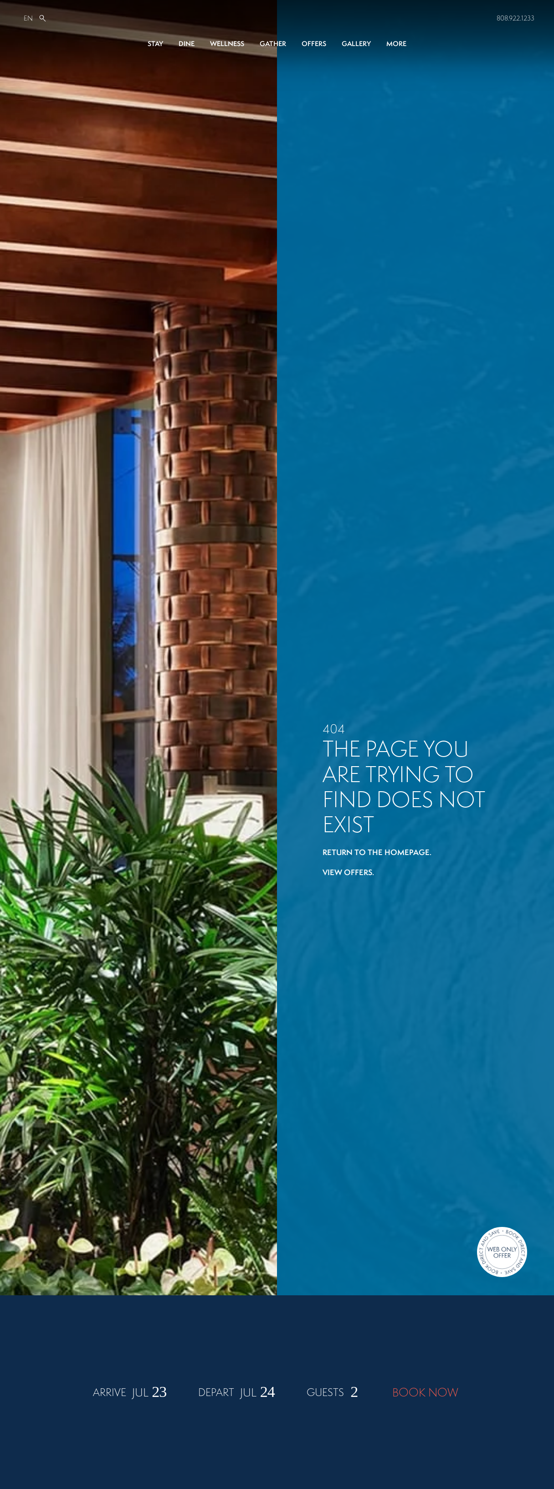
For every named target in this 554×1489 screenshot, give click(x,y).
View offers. (348, 872)
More (396, 43)
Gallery (356, 43)
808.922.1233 (515, 18)
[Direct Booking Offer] (502, 1253)
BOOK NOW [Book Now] (425, 1449)
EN (28, 18)
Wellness (227, 43)
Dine (187, 43)
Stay (155, 43)
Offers (314, 43)
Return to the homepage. (377, 852)
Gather (273, 43)
